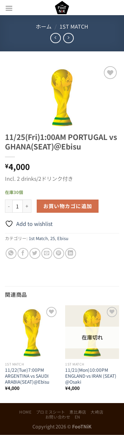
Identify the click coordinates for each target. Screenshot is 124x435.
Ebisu (62, 238)
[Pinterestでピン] (58, 253)
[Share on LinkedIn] (70, 253)
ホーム (44, 26)
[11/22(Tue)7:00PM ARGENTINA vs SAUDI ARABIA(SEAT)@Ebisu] (32, 332)
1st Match (74, 26)
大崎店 (97, 412)
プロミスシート (50, 412)
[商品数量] (17, 206)
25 (52, 238)
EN (77, 417)
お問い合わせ (57, 417)
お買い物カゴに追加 (67, 205)
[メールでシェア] (46, 253)
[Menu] (9, 8)
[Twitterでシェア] (34, 253)
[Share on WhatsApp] (11, 253)
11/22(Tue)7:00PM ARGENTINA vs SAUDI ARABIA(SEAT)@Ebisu (27, 376)
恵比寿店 (77, 412)
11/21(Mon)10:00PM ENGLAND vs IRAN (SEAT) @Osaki (90, 376)
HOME (25, 412)
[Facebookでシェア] (23, 253)
